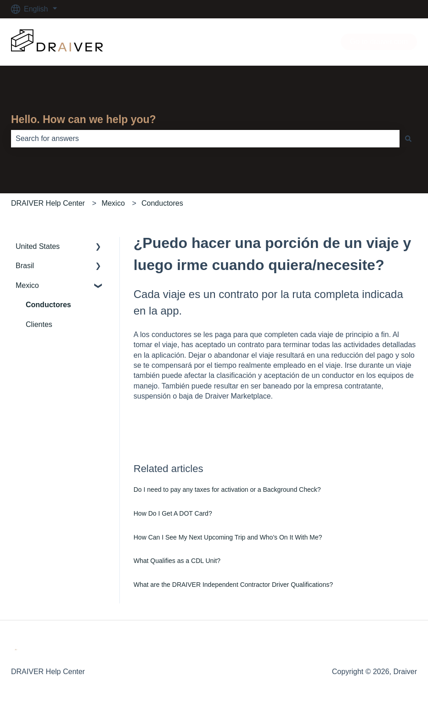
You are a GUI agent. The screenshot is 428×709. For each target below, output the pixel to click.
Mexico (113, 203)
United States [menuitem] (38, 246)
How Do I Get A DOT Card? (173, 513)
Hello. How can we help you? (83, 119)
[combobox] (205, 138)
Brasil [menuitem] (25, 266)
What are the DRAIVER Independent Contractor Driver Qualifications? (233, 584)
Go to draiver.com (379, 41)
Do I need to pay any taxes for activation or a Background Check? (227, 489)
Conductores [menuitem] (48, 305)
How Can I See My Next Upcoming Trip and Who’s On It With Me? (228, 537)
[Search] (408, 138)
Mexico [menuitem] (27, 285)
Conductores (162, 203)
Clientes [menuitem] (39, 324)
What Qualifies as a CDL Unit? (177, 560)
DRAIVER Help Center (48, 203)
